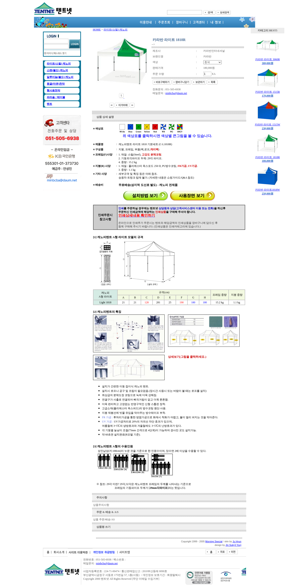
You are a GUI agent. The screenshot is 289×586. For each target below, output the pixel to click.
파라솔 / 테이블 (56, 97)
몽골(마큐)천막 (56, 83)
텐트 (49, 104)
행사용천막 (53, 90)
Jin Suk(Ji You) (233, 545)
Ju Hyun (237, 541)
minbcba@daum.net (176, 93)
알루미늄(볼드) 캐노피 (60, 77)
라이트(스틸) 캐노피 (59, 63)
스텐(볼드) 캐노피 (57, 70)
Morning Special (213, 541)
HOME (97, 29)
